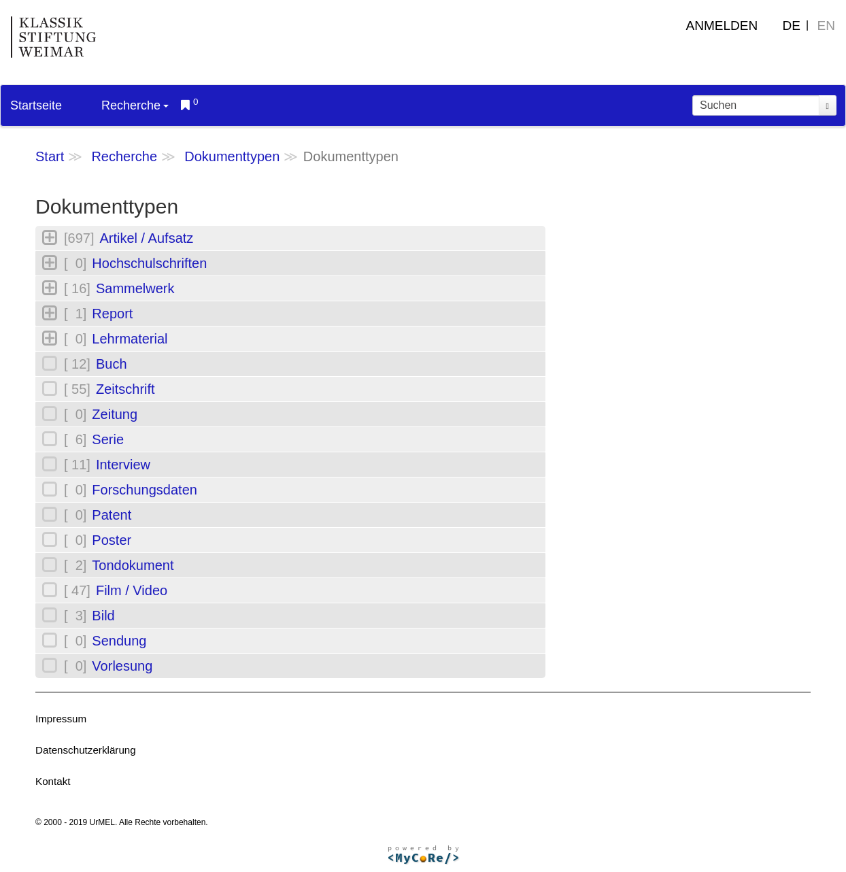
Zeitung (114, 414)
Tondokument (132, 565)
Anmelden (722, 25)
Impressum (60, 718)
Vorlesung (122, 665)
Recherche (135, 105)
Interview (123, 464)
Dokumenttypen (232, 156)
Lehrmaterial (129, 338)
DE (791, 25)
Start (49, 156)
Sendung (119, 640)
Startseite (36, 105)
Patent (111, 514)
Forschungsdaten (144, 489)
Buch (111, 363)
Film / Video (131, 590)
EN (826, 25)
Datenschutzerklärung (85, 750)
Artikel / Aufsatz (146, 238)
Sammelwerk (135, 288)
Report (112, 313)
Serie (108, 439)
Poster (111, 540)
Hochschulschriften (149, 263)
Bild (103, 615)
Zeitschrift (125, 389)
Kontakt (53, 781)
